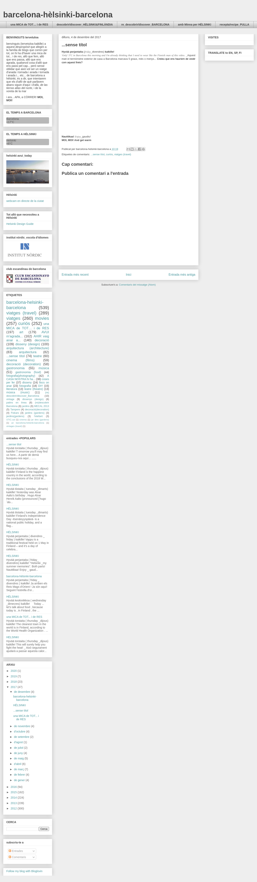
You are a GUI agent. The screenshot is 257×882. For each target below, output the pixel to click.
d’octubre (20, 731)
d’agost (19, 742)
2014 (14, 797)
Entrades (16, 851)
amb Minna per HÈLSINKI (194, 24)
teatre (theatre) (33, 389)
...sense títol (98, 154)
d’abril (18, 764)
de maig (19, 758)
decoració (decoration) (23, 364)
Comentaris (17, 857)
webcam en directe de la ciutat (25, 201)
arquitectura (28, 352)
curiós (109, 154)
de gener (20, 780)
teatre (37, 356)
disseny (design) (27, 344)
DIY (40, 385)
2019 (14, 676)
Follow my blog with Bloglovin (24, 871)
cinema (23, 419)
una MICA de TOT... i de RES (24, 616)
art (21, 332)
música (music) (17, 392)
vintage (10, 399)
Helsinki (11, 140)
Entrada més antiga (182, 274)
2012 (14, 808)
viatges (13, 318)
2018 (14, 681)
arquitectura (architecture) (27, 348)
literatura (11, 389)
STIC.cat (10, 419)
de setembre (22, 736)
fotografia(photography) (20, 375)
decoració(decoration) (37, 409)
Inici (128, 274)
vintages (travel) (14, 426)
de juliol (19, 747)
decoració (42, 340)
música (44, 368)
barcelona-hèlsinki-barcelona (58, 14)
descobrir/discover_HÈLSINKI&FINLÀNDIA (85, 24)
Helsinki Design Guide (20, 223)
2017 (14, 687)
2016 (14, 786)
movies (42, 318)
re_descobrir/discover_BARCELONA (145, 24)
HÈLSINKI (12, 464)
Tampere (15, 409)
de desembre (22, 691)
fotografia (25, 385)
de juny (19, 753)
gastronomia (15, 368)
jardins (25, 406)
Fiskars (15, 413)
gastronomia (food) (28, 372)
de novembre (22, 726)
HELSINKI (12, 484)
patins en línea (16, 402)
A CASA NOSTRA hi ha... (27, 377)
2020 (14, 670)
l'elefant (38, 416)
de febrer (20, 774)
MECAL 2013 (41, 406)
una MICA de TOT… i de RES (29, 24)
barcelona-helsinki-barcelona (24, 305)
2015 (14, 792)
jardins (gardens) (34, 413)
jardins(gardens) (15, 416)
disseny (27, 382)
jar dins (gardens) (40, 419)
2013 (14, 803)
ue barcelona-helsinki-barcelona (27, 423)
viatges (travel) (122, 154)
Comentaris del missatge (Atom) (137, 284)
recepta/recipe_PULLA (234, 24)
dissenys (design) (32, 399)
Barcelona (12, 118)
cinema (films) (20, 360)
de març (19, 769)
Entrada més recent (75, 274)
